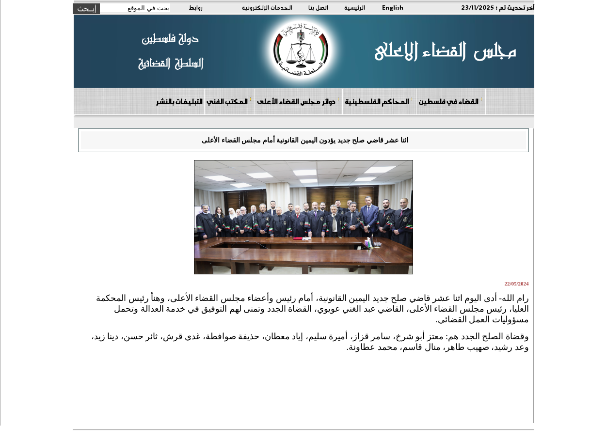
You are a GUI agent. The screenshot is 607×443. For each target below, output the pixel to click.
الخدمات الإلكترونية (267, 7)
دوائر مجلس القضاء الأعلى (298, 101)
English (392, 7)
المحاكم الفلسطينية (379, 101)
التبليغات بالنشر (179, 101)
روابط (196, 7)
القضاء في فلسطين (450, 101)
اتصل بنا (318, 7)
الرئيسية (354, 7)
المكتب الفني (229, 101)
